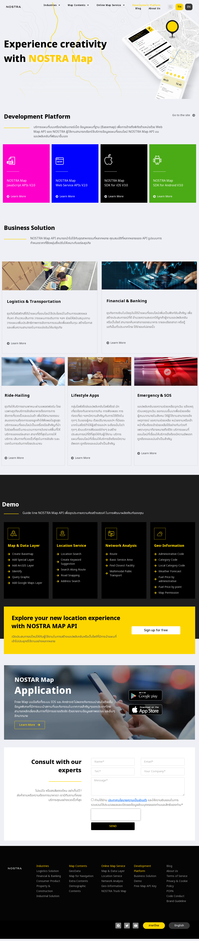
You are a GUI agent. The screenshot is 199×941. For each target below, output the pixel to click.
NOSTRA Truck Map (113, 891)
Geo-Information (112, 886)
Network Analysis (112, 881)
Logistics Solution (47, 871)
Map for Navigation (81, 876)
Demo (138, 881)
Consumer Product (48, 881)
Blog (138, 8)
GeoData (75, 871)
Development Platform (146, 5)
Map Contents (78, 5)
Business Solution (145, 876)
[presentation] (115, 814)
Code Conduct (175, 896)
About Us (154, 8)
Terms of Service (176, 876)
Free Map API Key (145, 886)
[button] (170, 6)
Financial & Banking (48, 876)
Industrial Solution (47, 896)
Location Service (111, 876)
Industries (52, 5)
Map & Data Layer (113, 871)
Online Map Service (111, 5)
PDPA (170, 891)
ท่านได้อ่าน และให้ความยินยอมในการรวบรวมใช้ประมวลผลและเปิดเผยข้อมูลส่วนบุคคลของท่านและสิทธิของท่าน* (137, 802)
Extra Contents (78, 881)
